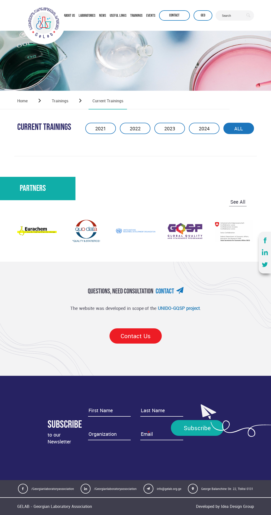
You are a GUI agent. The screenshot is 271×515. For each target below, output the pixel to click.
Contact (174, 15)
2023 (169, 128)
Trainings (60, 101)
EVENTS (150, 15)
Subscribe (197, 428)
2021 (100, 128)
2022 (135, 128)
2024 (204, 128)
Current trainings (107, 101)
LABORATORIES (87, 15)
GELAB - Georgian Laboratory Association (54, 506)
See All (237, 201)
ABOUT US (69, 15)
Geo (203, 15)
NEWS (102, 15)
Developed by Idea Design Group (225, 506)
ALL (238, 128)
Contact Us (136, 336)
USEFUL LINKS (118, 15)
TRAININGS (136, 15)
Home (22, 101)
